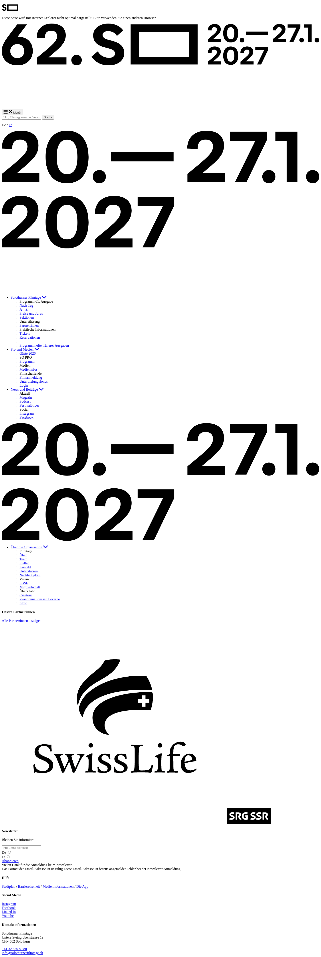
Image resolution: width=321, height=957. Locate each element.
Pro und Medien (25, 349)
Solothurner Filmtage (29, 297)
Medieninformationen (58, 886)
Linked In (9, 912)
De (6, 852)
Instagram (9, 904)
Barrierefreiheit (29, 886)
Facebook (9, 908)
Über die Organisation (29, 547)
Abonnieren (10, 861)
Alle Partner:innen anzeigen (22, 621)
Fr (10, 125)
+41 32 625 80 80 (14, 949)
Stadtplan (8, 886)
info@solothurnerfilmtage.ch (22, 953)
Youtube (8, 916)
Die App (82, 886)
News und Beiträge (27, 389)
